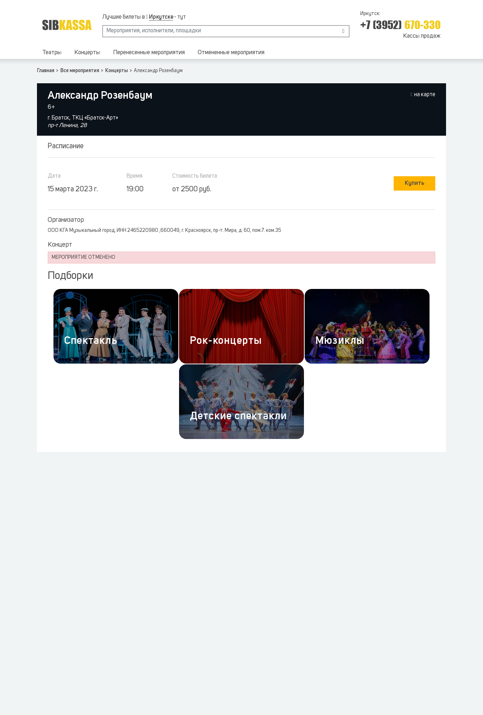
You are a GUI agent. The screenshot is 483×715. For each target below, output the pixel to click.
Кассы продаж (422, 36)
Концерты (87, 53)
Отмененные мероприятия (231, 53)
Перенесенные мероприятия (149, 53)
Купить (414, 183)
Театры (51, 53)
